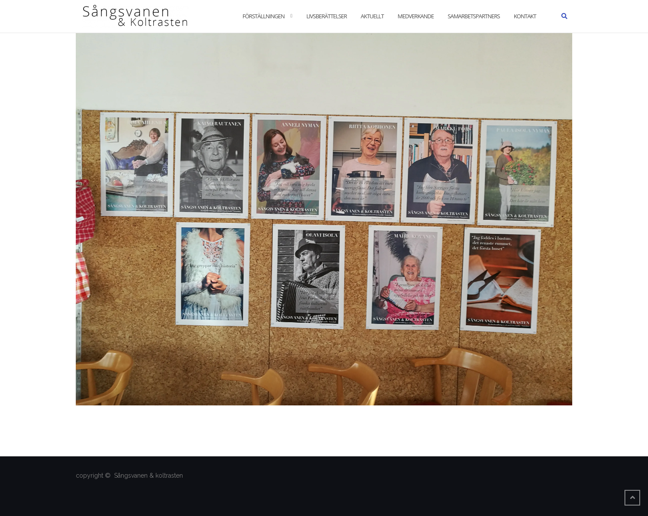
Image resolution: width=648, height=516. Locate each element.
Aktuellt (372, 16)
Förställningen (264, 16)
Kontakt (525, 16)
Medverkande (416, 16)
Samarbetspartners (474, 16)
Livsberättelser (326, 16)
